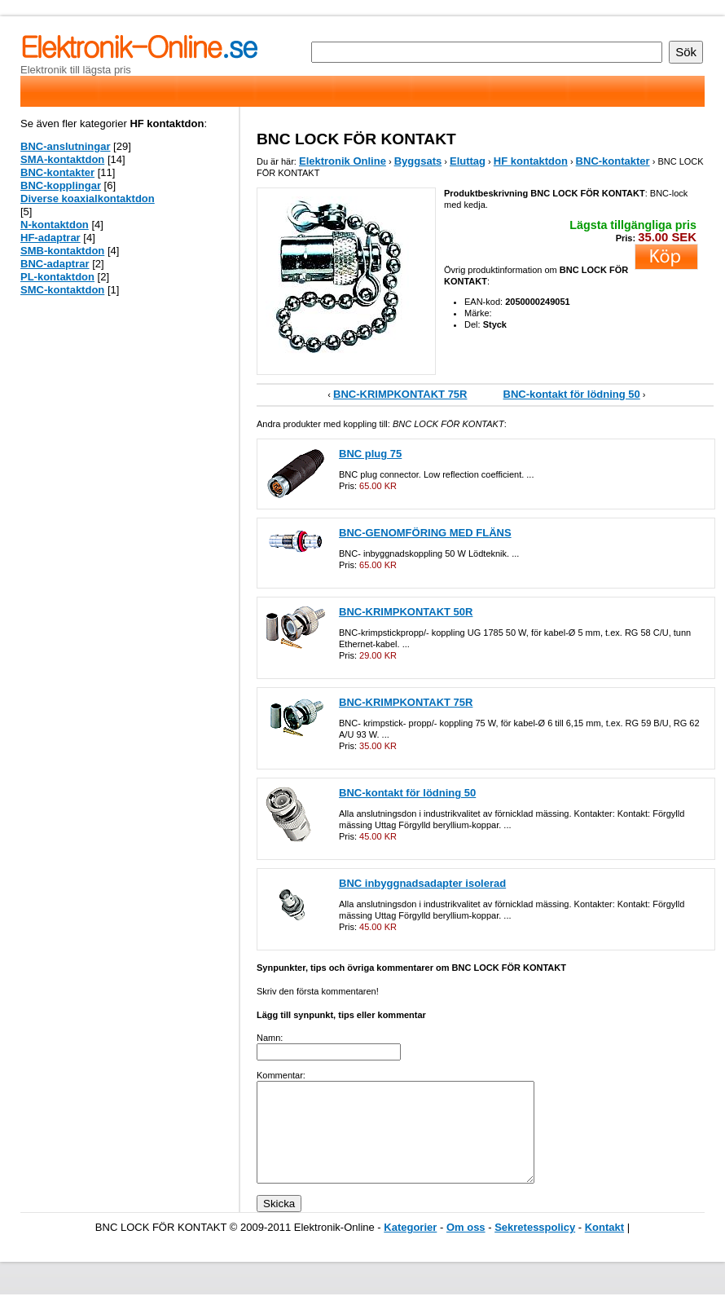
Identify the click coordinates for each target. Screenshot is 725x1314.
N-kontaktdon (54, 224)
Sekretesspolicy (534, 1247)
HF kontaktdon (531, 161)
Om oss (466, 1247)
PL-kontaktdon (57, 277)
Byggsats (418, 161)
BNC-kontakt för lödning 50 (571, 394)
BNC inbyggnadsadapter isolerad (422, 883)
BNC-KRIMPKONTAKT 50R (405, 612)
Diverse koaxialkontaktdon (87, 198)
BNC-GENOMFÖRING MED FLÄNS (425, 533)
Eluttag (468, 161)
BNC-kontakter (613, 161)
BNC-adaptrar (55, 264)
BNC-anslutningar (65, 146)
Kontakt (604, 1247)
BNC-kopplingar (60, 185)
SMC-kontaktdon (62, 290)
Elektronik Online (342, 161)
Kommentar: (281, 1075)
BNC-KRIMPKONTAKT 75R (400, 394)
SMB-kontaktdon (62, 251)
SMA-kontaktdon (62, 159)
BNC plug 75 (370, 454)
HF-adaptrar (50, 237)
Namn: (270, 1038)
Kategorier (410, 1247)
